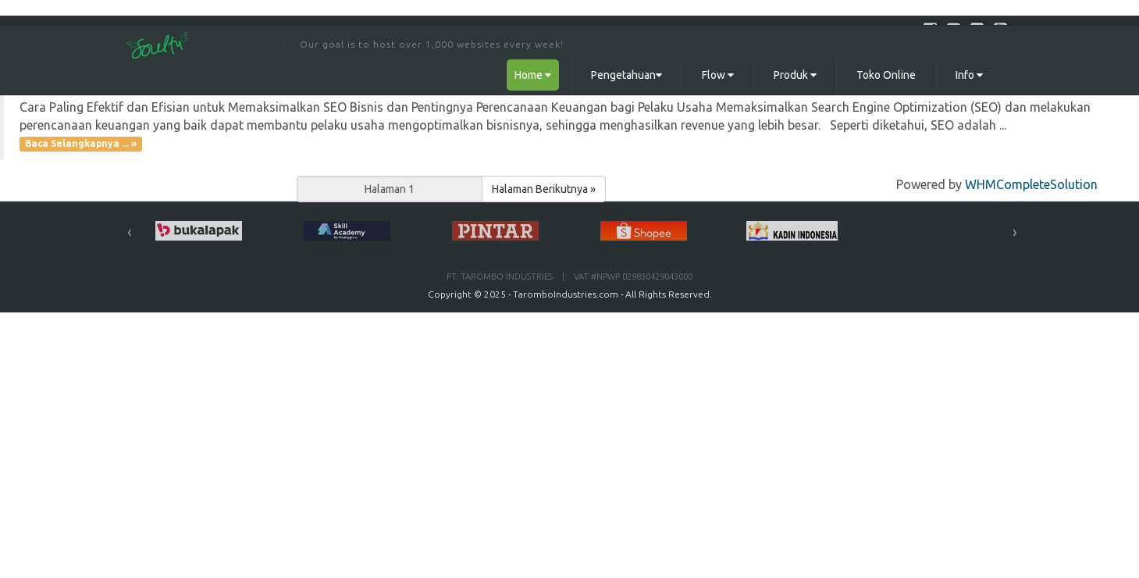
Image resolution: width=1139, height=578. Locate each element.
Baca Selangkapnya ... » (81, 144)
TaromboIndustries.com (565, 294)
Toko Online (886, 75)
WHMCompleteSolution (1031, 184)
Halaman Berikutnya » (544, 189)
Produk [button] (795, 75)
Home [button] (532, 75)
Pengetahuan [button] (626, 75)
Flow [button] (718, 75)
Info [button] (969, 75)
